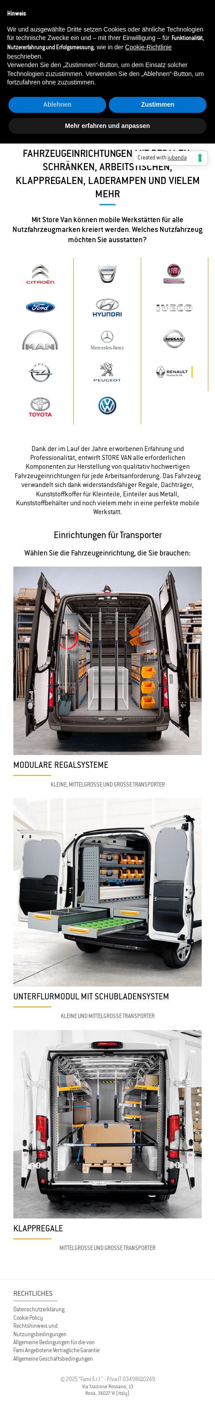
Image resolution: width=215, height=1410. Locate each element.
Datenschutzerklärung (38, 1309)
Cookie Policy (28, 1317)
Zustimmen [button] (158, 104)
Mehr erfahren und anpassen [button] (107, 125)
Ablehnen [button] (57, 104)
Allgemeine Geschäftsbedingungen (53, 1358)
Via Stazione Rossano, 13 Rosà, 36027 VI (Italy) (107, 1390)
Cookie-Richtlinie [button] (148, 47)
